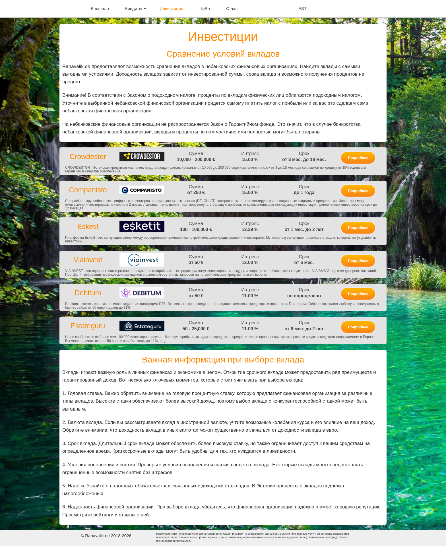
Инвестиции (171, 8)
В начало (100, 8)
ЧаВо (204, 8)
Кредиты (135, 8)
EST (302, 8)
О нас (232, 8)
